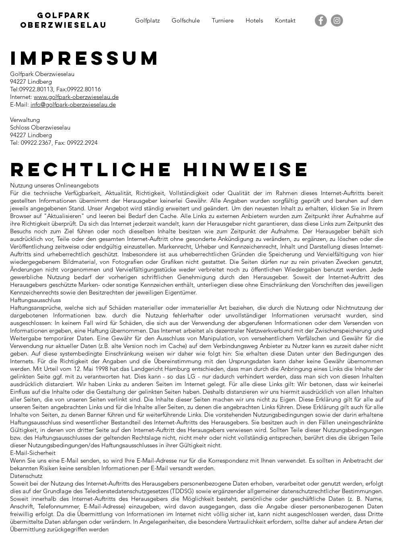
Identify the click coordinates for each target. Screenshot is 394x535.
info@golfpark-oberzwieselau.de (73, 104)
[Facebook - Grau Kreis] (321, 20)
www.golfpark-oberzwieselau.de (76, 97)
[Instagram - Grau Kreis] (337, 20)
